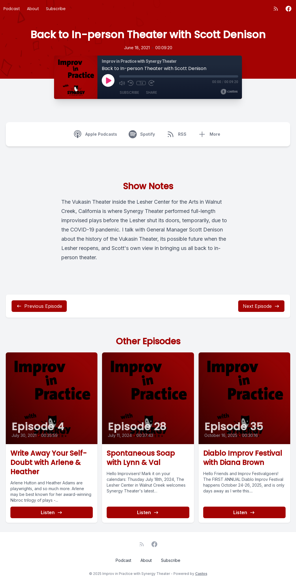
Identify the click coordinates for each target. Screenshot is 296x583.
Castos (201, 573)
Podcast (11, 9)
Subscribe (56, 9)
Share (151, 92)
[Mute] (122, 83)
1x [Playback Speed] (141, 83)
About (33, 9)
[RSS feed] (276, 8)
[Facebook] (288, 8)
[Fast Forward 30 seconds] (151, 83)
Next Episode (261, 306)
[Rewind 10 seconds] (131, 83)
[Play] (108, 80)
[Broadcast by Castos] (229, 92)
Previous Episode (39, 306)
